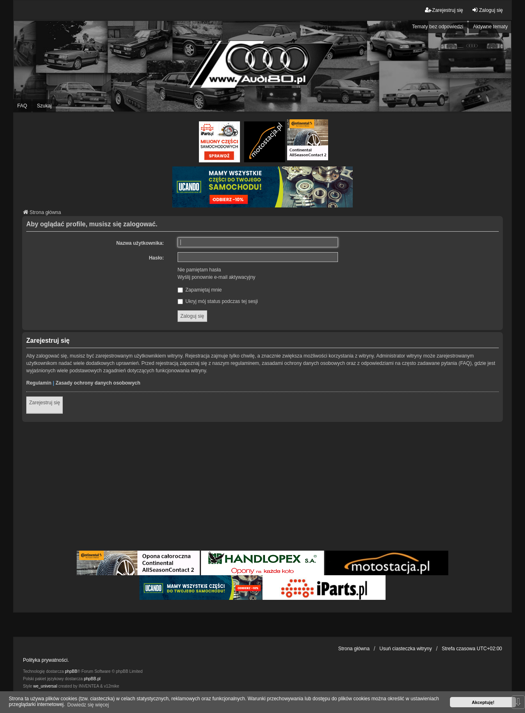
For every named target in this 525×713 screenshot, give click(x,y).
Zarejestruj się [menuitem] (444, 10)
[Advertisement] (262, 487)
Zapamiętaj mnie (200, 290)
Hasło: (156, 258)
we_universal (45, 686)
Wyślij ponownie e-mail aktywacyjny (217, 277)
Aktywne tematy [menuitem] (490, 27)
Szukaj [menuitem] (44, 106)
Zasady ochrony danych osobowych (97, 383)
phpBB (71, 671)
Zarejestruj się (44, 402)
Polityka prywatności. (46, 660)
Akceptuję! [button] (483, 702)
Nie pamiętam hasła (199, 270)
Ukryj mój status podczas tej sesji (218, 301)
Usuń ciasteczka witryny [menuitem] (405, 648)
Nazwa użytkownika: (140, 243)
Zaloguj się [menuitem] (487, 10)
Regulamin (38, 383)
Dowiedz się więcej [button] (88, 705)
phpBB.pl (92, 679)
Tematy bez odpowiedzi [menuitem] (437, 27)
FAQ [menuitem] (22, 106)
